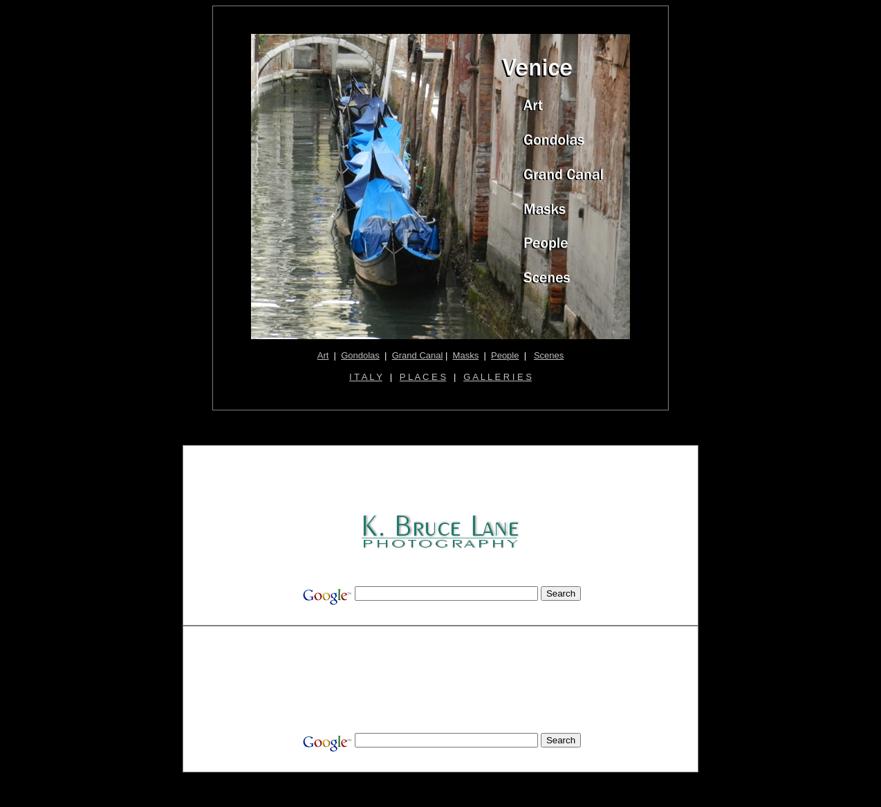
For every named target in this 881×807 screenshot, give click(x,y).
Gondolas (360, 355)
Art (323, 355)
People (505, 355)
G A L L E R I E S (497, 377)
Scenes (549, 355)
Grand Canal (417, 355)
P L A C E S (423, 377)
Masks (466, 355)
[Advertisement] (442, 481)
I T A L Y (365, 377)
